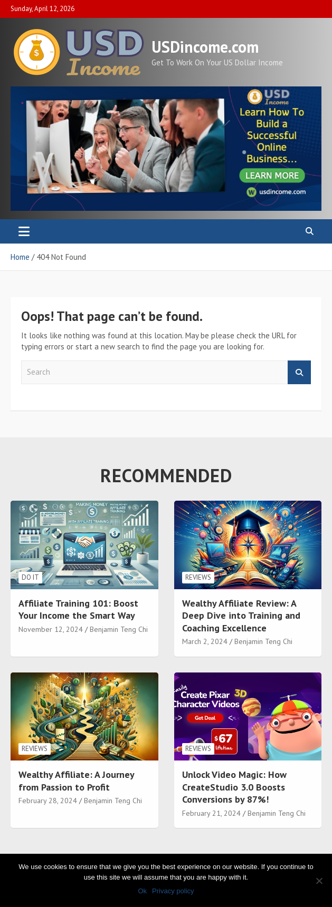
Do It (30, 577)
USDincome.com (205, 46)
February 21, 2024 (211, 813)
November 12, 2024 (50, 629)
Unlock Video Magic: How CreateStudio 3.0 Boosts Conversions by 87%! (234, 786)
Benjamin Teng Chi (119, 629)
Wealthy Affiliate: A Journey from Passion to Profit (76, 780)
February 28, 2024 (47, 800)
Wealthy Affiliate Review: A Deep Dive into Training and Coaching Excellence (241, 615)
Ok (142, 891)
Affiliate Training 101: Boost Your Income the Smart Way (78, 609)
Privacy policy (173, 891)
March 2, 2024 (204, 641)
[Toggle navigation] (24, 231)
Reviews (198, 577)
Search (299, 372)
